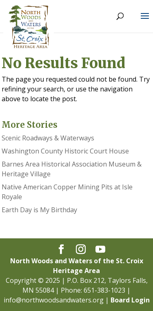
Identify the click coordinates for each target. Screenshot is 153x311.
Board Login (130, 299)
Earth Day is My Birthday (39, 209)
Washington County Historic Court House (65, 151)
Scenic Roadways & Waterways (48, 137)
